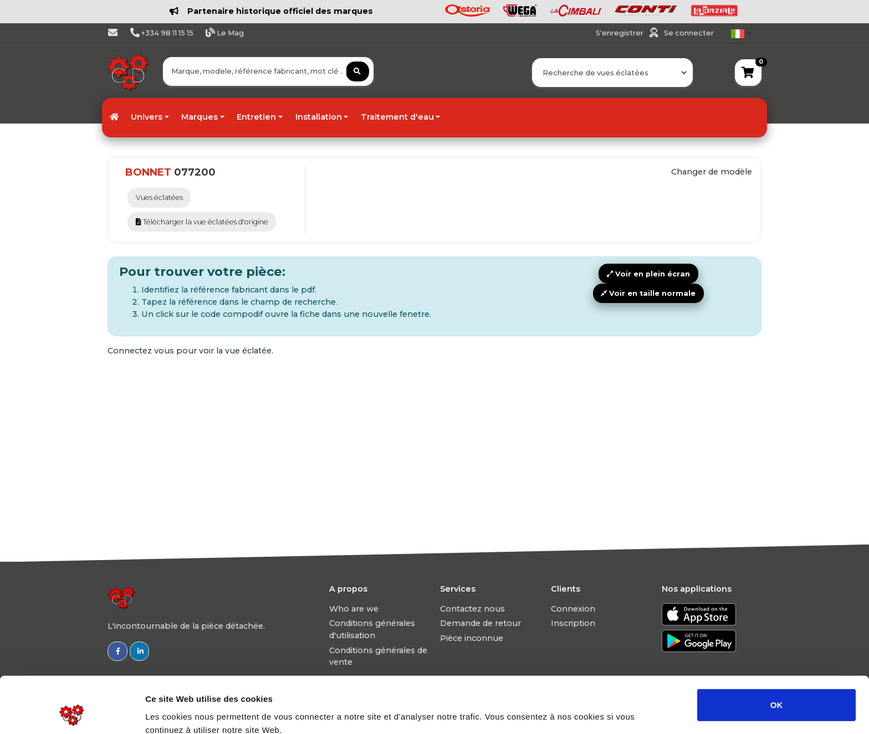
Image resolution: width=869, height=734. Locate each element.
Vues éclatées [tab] (159, 197)
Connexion (573, 609)
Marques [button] (199, 117)
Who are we (354, 609)
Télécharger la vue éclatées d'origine (202, 222)
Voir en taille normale (648, 293)
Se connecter (689, 33)
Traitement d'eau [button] (397, 117)
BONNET (148, 172)
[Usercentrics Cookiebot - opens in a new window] (71, 712)
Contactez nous (472, 609)
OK (776, 651)
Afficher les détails (610, 712)
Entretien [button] (256, 117)
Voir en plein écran (648, 274)
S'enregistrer (620, 33)
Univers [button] (146, 117)
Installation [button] (318, 117)
